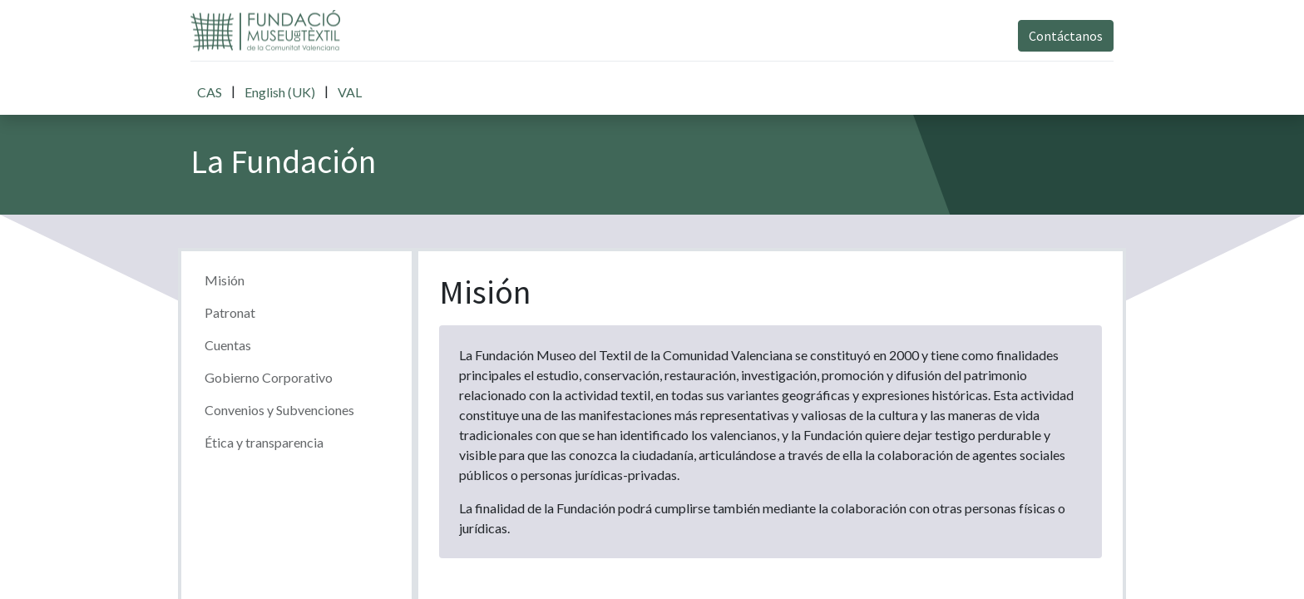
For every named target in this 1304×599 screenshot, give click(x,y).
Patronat (230, 312)
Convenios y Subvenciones (279, 410)
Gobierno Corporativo (269, 377)
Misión (224, 280)
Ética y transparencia (264, 442)
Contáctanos (1066, 35)
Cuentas (228, 345)
